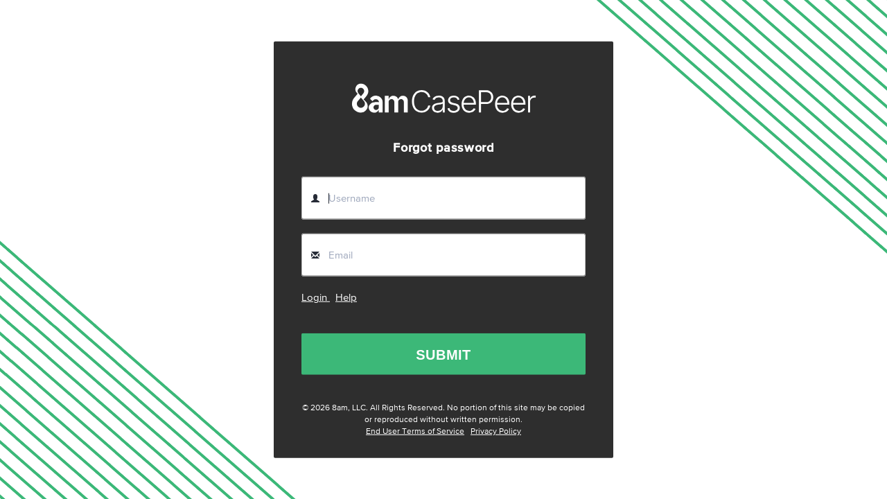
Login (315, 297)
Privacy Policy (496, 432)
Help (346, 297)
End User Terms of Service (415, 432)
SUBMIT (443, 354)
